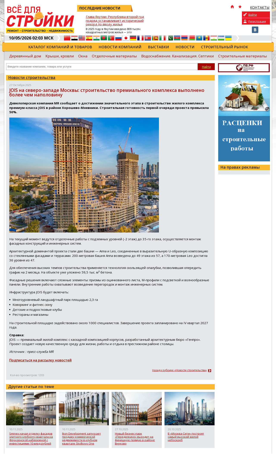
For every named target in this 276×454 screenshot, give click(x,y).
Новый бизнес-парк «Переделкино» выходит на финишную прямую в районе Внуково (135, 438)
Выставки (158, 46)
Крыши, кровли (59, 55)
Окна (83, 55)
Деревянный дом (25, 55)
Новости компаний (120, 46)
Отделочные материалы (114, 55)
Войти (252, 15)
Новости (185, 46)
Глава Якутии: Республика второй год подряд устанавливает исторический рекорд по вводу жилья (115, 20)
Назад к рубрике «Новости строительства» (179, 370)
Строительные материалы (242, 55)
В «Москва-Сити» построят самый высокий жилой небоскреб (186, 437)
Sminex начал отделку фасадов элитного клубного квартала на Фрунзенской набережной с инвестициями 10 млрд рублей (31, 438)
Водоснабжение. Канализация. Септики (177, 55)
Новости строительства (31, 77)
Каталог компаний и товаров (60, 46)
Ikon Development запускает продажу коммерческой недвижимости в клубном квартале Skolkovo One (81, 438)
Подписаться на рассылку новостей (40, 360)
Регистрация (257, 21)
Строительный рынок (224, 46)
